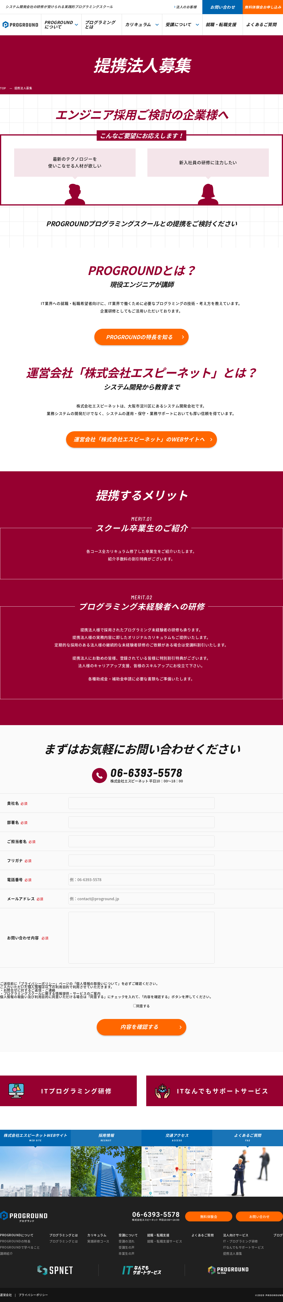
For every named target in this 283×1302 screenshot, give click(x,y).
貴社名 (17, 803)
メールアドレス (25, 898)
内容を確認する (139, 1027)
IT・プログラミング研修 (240, 1241)
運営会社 (6, 1295)
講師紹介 (6, 1253)
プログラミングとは (63, 1241)
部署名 (17, 822)
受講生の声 (127, 1247)
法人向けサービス (236, 1235)
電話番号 (19, 879)
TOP (3, 88)
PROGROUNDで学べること (20, 1247)
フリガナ (19, 860)
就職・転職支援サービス (164, 1241)
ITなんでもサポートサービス (243, 1247)
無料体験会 (208, 1216)
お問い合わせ (259, 1216)
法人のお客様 (186, 7)
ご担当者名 (21, 841)
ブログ (278, 1235)
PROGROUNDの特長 (15, 1241)
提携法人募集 (232, 1253)
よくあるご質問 (202, 1235)
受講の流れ (127, 1241)
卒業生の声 (127, 1253)
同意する (141, 1005)
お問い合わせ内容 (28, 938)
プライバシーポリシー (33, 1295)
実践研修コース (98, 1241)
